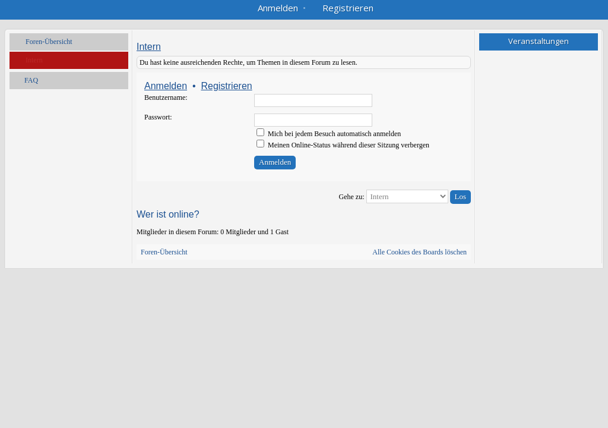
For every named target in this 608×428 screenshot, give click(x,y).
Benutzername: (166, 97)
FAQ (31, 80)
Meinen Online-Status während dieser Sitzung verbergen (342, 145)
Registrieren (226, 86)
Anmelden (165, 86)
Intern (34, 60)
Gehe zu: (352, 197)
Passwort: (158, 117)
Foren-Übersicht (49, 41)
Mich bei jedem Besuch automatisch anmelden (328, 134)
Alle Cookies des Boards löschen (419, 252)
